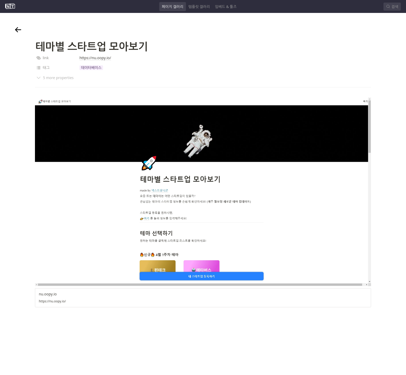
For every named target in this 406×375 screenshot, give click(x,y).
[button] (91, 67)
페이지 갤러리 (172, 6)
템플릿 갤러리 (199, 6)
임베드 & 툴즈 (225, 6)
